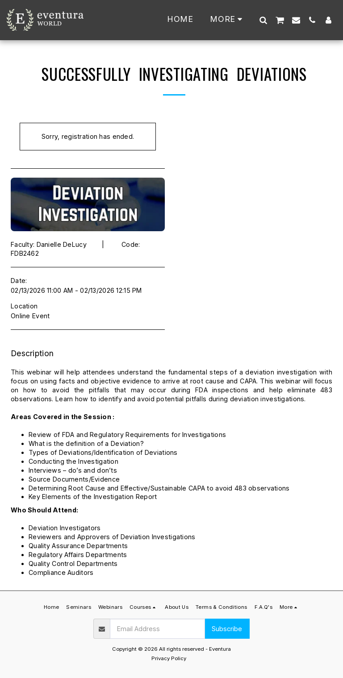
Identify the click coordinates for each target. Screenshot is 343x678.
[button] (263, 20)
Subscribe (227, 628)
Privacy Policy (168, 658)
